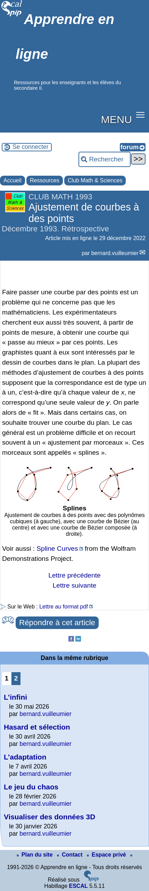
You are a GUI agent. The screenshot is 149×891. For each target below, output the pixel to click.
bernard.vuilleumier (115, 253)
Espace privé (107, 855)
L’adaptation (25, 757)
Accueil (12, 180)
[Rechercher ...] (104, 159)
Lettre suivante (75, 585)
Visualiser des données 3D (49, 817)
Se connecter (31, 146)
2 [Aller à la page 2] (16, 678)
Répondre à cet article (57, 622)
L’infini (15, 697)
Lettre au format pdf (63, 607)
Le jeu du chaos (31, 787)
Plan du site (35, 855)
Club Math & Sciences (95, 180)
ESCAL (78, 886)
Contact (70, 855)
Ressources (44, 180)
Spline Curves (57, 548)
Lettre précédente (74, 575)
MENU (116, 119)
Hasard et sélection (37, 727)
